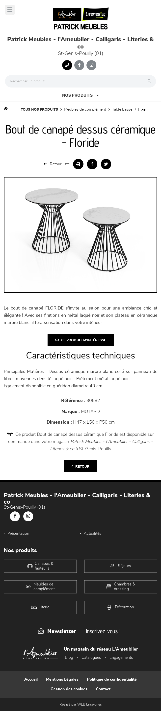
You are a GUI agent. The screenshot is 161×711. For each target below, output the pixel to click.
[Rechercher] (150, 81)
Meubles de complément (85, 109)
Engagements (121, 658)
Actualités (92, 533)
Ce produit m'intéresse (80, 340)
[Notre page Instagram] (91, 65)
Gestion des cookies (69, 689)
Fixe (141, 109)
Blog (69, 658)
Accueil (31, 679)
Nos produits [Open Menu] (80, 95)
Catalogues (91, 658)
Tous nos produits (39, 109)
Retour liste (57, 164)
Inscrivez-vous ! (103, 631)
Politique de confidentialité (112, 679)
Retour (80, 466)
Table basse (122, 109)
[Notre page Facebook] (79, 65)
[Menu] (10, 10)
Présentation (18, 533)
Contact (103, 689)
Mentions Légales (62, 679)
